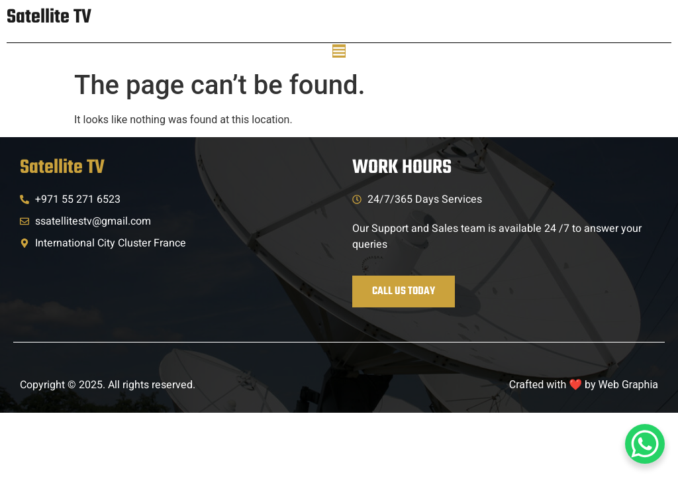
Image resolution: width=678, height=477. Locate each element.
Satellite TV (49, 17)
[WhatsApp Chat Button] (645, 444)
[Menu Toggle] (339, 51)
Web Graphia (629, 384)
